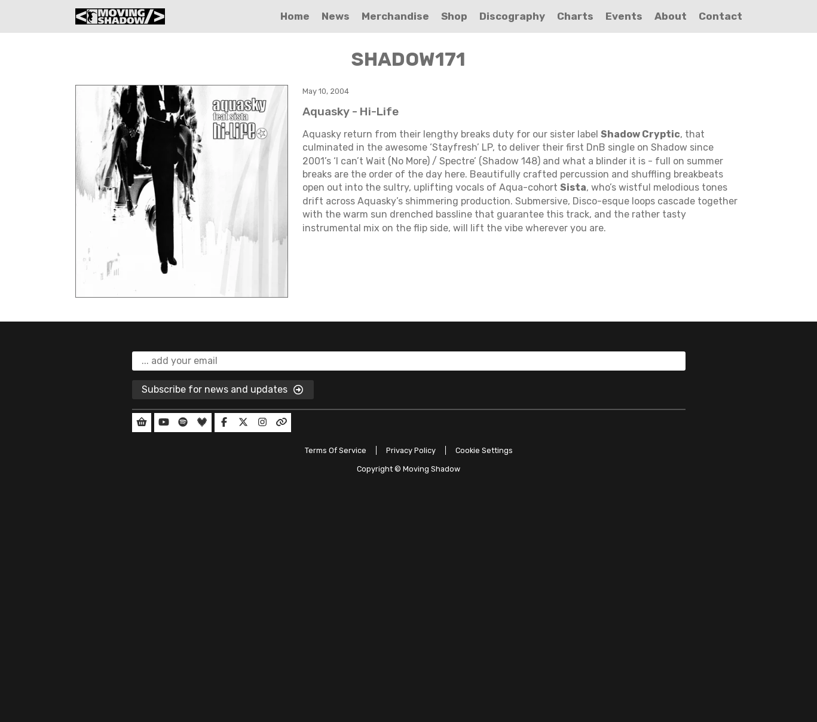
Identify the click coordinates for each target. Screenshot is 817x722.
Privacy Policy (411, 450)
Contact (720, 16)
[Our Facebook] (224, 422)
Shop (454, 16)
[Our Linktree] (281, 422)
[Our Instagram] (262, 422)
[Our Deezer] (202, 422)
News (336, 16)
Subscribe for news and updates (223, 390)
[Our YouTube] (164, 422)
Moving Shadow (431, 468)
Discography (512, 16)
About (670, 16)
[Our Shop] (142, 422)
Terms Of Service (335, 450)
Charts (575, 16)
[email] (409, 361)
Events (623, 16)
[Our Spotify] (183, 422)
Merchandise (395, 16)
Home (295, 16)
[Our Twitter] (243, 422)
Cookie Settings (484, 450)
